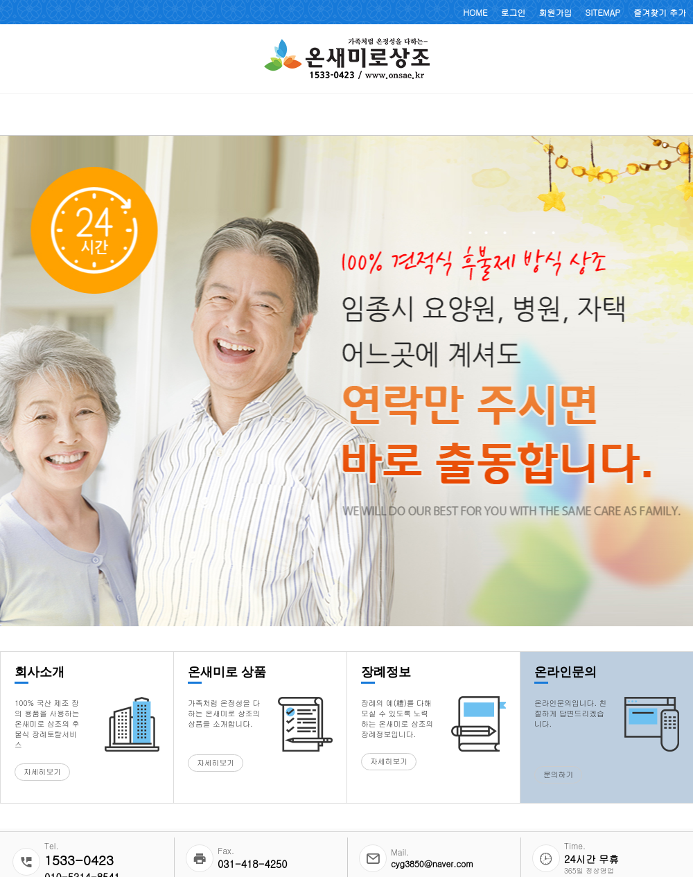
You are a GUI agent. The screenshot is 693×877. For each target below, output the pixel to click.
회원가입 (555, 12)
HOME (475, 12)
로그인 (513, 12)
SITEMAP (603, 12)
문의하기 (558, 774)
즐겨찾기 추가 (659, 12)
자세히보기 (42, 771)
